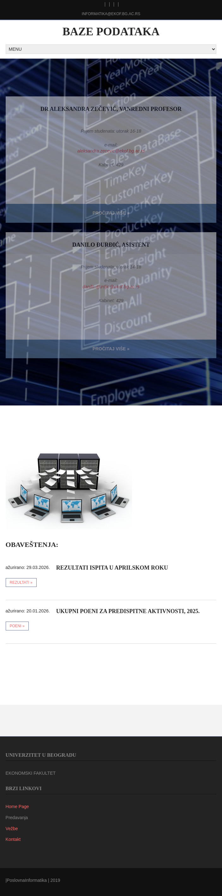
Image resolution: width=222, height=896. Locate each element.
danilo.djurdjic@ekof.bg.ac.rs (111, 286)
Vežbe (12, 828)
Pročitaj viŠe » (111, 212)
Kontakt (13, 839)
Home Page (17, 806)
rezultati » (21, 582)
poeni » (17, 626)
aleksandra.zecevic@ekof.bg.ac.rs (111, 150)
